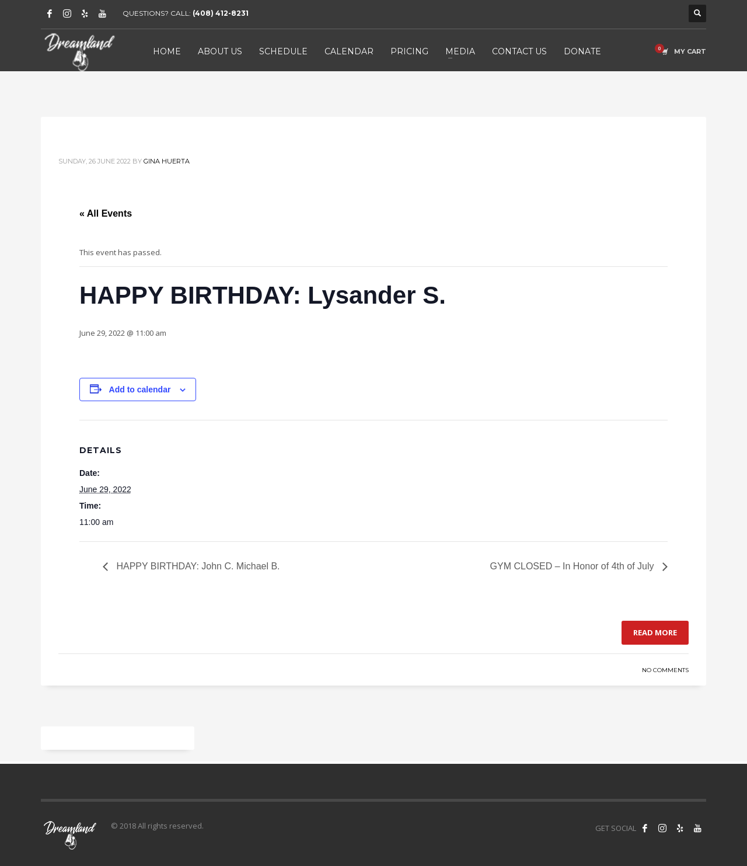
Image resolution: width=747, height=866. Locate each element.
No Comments (665, 670)
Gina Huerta (167, 161)
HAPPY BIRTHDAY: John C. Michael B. (197, 566)
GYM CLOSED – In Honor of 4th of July (573, 566)
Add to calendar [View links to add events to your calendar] (140, 389)
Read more (655, 632)
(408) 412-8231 (221, 13)
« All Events (105, 213)
